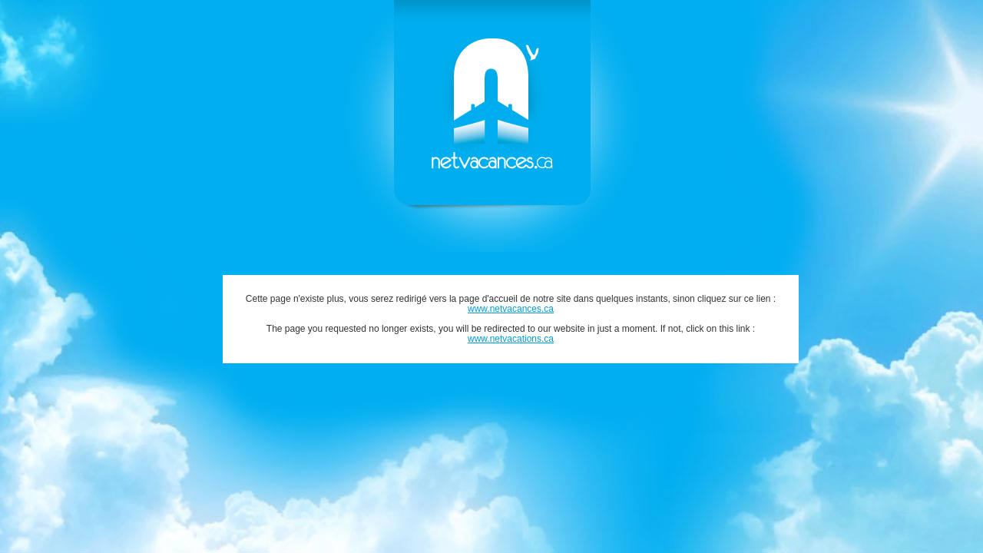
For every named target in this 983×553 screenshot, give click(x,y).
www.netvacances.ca (511, 308)
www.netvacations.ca (511, 338)
